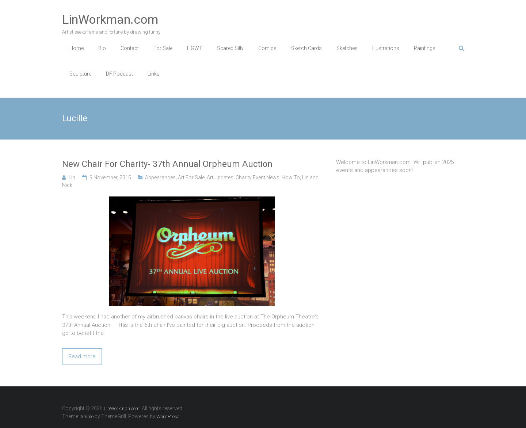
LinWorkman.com (110, 19)
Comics (267, 48)
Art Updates (220, 177)
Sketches (347, 48)
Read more (82, 356)
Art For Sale (191, 177)
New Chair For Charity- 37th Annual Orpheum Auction (167, 164)
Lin (72, 177)
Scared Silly (230, 48)
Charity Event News (257, 177)
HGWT (194, 48)
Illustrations (385, 48)
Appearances (160, 177)
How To (291, 177)
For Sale (162, 48)
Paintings (424, 48)
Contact (130, 48)
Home (76, 48)
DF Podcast (119, 74)
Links (154, 74)
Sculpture (80, 74)
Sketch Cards (306, 48)
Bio (102, 48)
